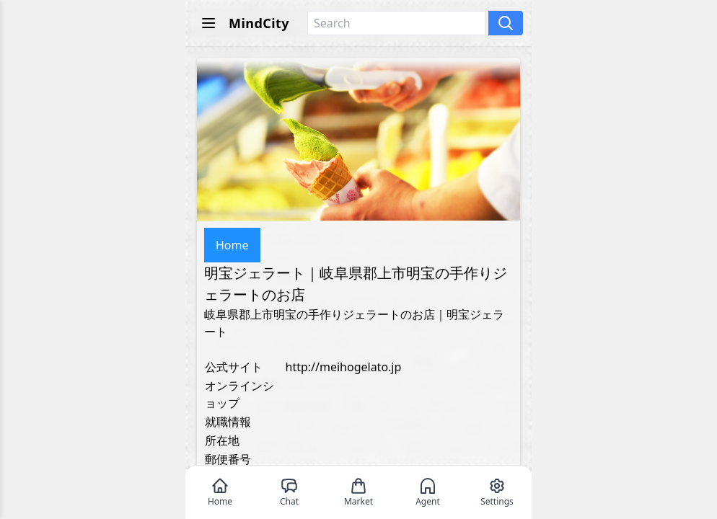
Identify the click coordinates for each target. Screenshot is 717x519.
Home (232, 245)
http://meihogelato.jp (344, 367)
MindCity (259, 23)
